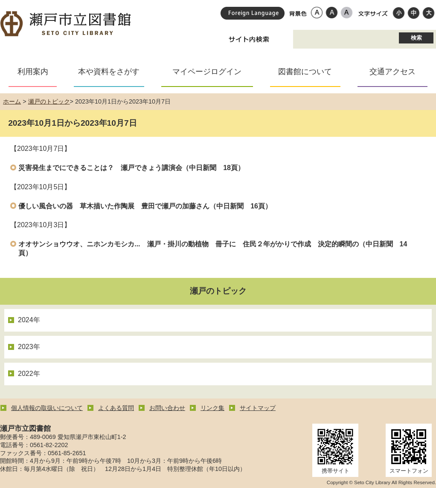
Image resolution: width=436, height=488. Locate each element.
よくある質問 (116, 407)
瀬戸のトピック (49, 101)
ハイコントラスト (332, 12)
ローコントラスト (347, 12)
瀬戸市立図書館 (66, 24)
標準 (414, 12)
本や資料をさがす (109, 71)
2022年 (29, 373)
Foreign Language (253, 13)
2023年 (29, 346)
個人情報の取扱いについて (47, 407)
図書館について (305, 71)
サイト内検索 (249, 39)
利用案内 (32, 71)
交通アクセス (392, 71)
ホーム (12, 101)
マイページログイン (206, 71)
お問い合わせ (167, 407)
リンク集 (212, 407)
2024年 (29, 319)
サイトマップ (258, 407)
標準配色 (317, 12)
